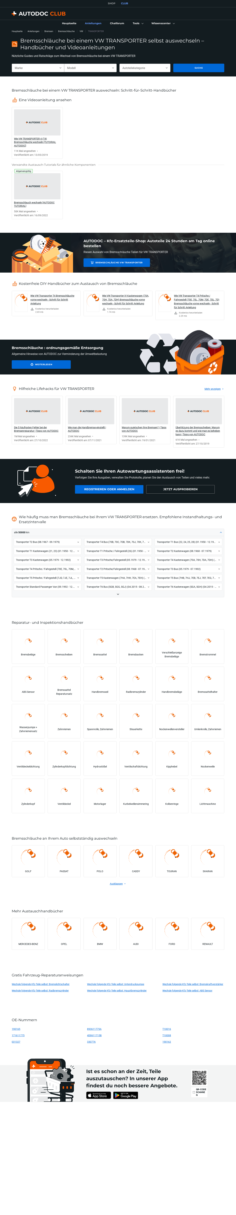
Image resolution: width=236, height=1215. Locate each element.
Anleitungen (33, 31)
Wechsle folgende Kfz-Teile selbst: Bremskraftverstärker (192, 984)
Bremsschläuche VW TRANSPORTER (114, 262)
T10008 (166, 1035)
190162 (166, 1041)
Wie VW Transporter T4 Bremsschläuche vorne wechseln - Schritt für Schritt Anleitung (52, 299)
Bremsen (48, 31)
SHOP (111, 3)
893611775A (94, 1029)
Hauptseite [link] (17, 31)
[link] (69, 23)
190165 (16, 1029)
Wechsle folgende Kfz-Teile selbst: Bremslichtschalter (40, 984)
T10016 (166, 1029)
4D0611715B (94, 1035)
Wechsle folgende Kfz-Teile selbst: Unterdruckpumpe (115, 984)
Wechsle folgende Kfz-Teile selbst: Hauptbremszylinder (117, 990)
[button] (138, 23)
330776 (91, 1041)
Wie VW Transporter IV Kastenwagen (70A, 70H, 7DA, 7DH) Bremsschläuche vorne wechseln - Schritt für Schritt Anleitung (125, 299)
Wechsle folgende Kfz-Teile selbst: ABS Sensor (187, 990)
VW (81, 31)
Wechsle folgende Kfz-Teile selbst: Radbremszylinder (40, 990)
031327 (16, 1041)
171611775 (18, 1035)
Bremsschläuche (66, 31)
